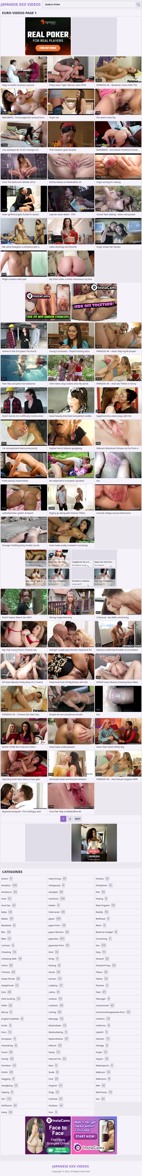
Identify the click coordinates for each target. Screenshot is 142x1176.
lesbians (56, 1005)
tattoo (102, 978)
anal (6, 898)
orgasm (56, 1085)
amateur (9, 885)
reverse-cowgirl (107, 932)
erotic (6, 1025)
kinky (54, 958)
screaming (104, 938)
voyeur (102, 1058)
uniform (103, 1018)
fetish (7, 1072)
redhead (103, 918)
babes (7, 918)
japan (55, 918)
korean (55, 978)
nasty (54, 1052)
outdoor (56, 1105)
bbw (6, 938)
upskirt (102, 1032)
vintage (102, 1045)
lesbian (56, 998)
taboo (102, 972)
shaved (102, 958)
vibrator (103, 1038)
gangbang (9, 1085)
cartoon (8, 945)
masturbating (58, 1032)
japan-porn (57, 925)
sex (101, 945)
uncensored (105, 1005)
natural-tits (58, 1058)
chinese (8, 972)
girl (6, 1099)
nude (54, 1072)
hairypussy (57, 885)
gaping (7, 1092)
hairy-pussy (58, 878)
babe (6, 912)
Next (77, 818)
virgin (102, 1052)
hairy (7, 1112)
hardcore (57, 898)
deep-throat (10, 978)
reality (102, 912)
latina (54, 992)
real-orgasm (105, 905)
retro (101, 925)
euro (6, 1032)
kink (54, 952)
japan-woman (59, 932)
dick (6, 992)
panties (102, 878)
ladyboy (56, 985)
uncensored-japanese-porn (113, 1012)
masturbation (59, 1038)
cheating (9, 952)
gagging (8, 1079)
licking (55, 1012)
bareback (8, 925)
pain (53, 1112)
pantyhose (104, 885)
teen (101, 992)
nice (53, 1065)
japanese (57, 938)
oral (54, 1079)
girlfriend (9, 1105)
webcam (103, 1072)
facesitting (9, 1045)
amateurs (9, 892)
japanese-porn (59, 945)
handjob (56, 892)
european (8, 1038)
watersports (105, 1065)
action (7, 878)
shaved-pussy (106, 965)
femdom (9, 1065)
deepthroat (10, 985)
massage (56, 1018)
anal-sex (8, 905)
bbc (6, 932)
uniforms (103, 1025)
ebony (7, 1012)
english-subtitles (12, 1018)
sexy (101, 952)
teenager (103, 998)
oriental (56, 1099)
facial (7, 1052)
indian (54, 905)
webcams (103, 1079)
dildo (7, 1005)
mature (55, 1045)
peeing (102, 898)
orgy (54, 1092)
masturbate (58, 1025)
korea (55, 972)
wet (101, 1085)
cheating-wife (11, 958)
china (7, 965)
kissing (55, 965)
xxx (100, 1099)
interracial (57, 912)
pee (101, 892)
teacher (102, 985)
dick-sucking (11, 998)
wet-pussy (104, 1092)
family (7, 1058)
